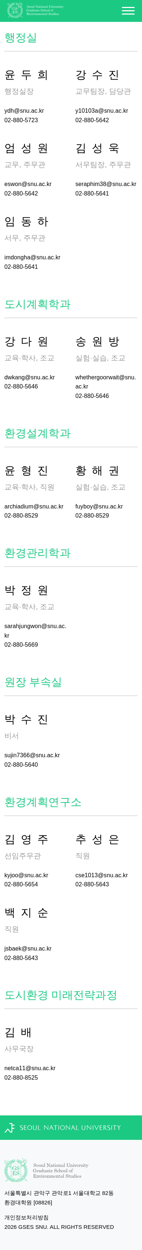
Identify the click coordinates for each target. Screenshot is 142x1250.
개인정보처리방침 (26, 1217)
